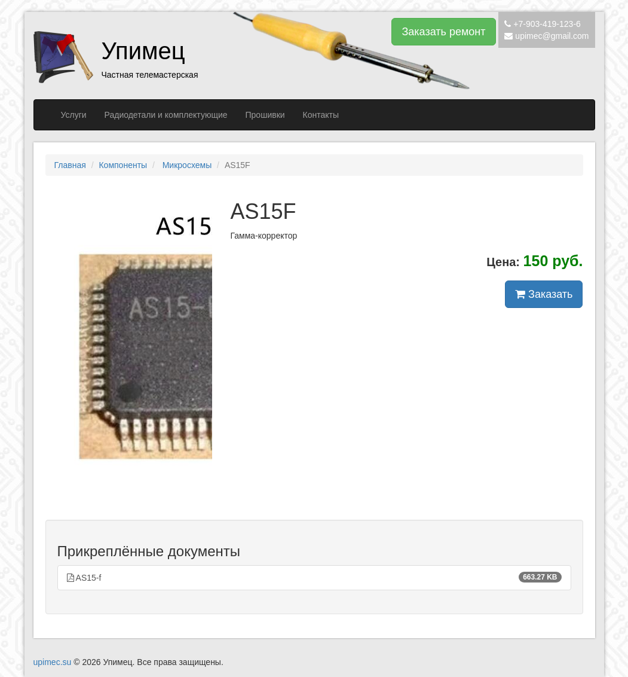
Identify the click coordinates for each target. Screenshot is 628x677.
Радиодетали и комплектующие (166, 115)
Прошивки (265, 115)
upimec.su (52, 662)
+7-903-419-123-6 (546, 24)
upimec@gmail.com (552, 36)
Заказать (543, 294)
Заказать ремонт (443, 32)
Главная (70, 165)
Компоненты (123, 165)
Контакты (321, 115)
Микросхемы (186, 165)
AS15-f (314, 577)
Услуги (74, 115)
